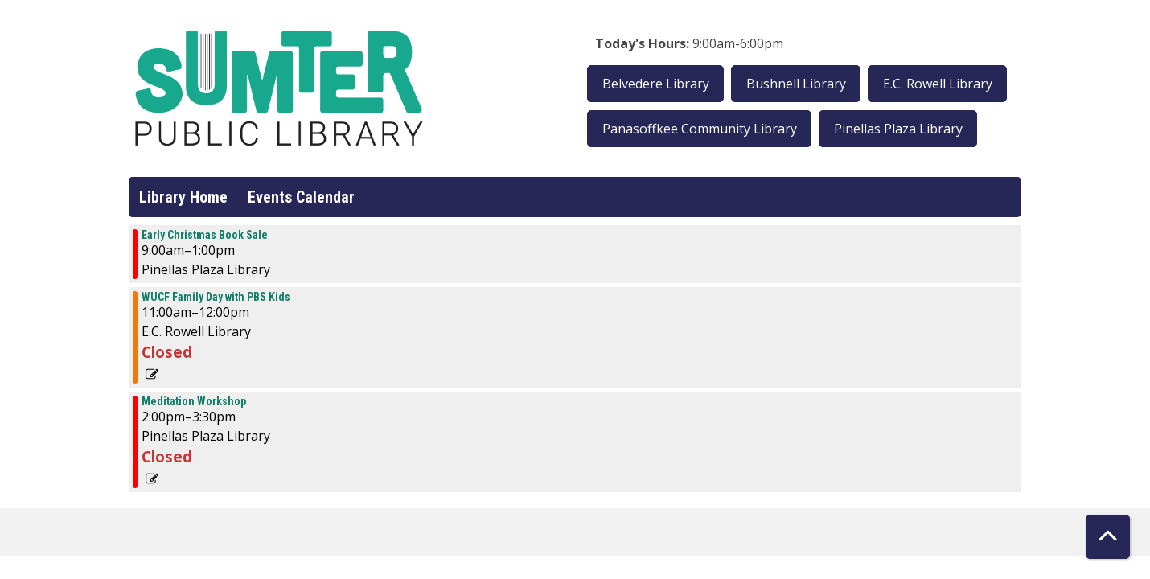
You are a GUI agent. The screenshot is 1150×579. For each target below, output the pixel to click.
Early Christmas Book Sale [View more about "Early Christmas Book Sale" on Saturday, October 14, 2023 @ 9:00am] (205, 234)
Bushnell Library (796, 83)
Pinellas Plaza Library (898, 129)
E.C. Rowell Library (937, 83)
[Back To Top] (1108, 537)
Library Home (183, 197)
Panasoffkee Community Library (699, 129)
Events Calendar (301, 197)
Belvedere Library (655, 83)
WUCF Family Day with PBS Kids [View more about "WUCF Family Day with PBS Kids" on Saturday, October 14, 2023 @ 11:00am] (216, 296)
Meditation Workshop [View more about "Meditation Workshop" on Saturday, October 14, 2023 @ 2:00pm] (194, 401)
